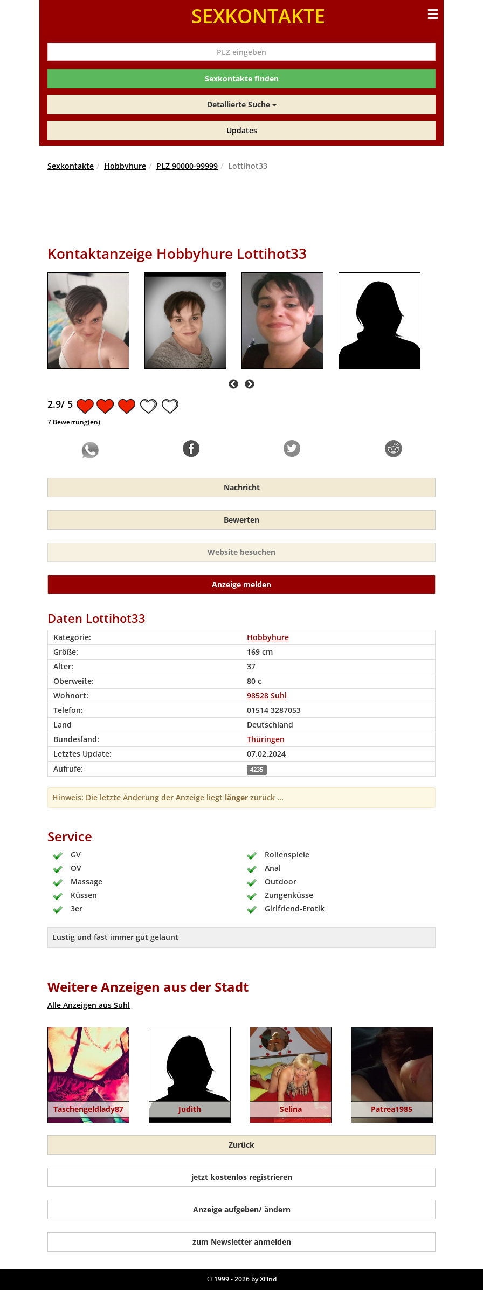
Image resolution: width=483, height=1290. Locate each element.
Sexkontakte (70, 166)
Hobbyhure (125, 166)
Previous (233, 384)
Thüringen (266, 739)
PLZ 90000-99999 (187, 166)
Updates (241, 130)
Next (249, 384)
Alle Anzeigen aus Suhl (88, 1005)
